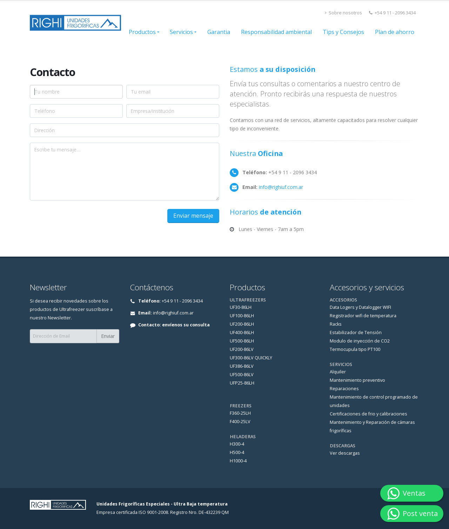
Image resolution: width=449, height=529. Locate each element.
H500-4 (237, 452)
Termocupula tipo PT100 (355, 349)
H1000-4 (238, 461)
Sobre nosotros (343, 13)
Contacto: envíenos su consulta (174, 325)
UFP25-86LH (242, 383)
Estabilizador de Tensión (356, 332)
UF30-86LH (241, 307)
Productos (142, 32)
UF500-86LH (242, 341)
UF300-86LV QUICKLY (251, 358)
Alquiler (338, 372)
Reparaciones (344, 389)
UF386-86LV (242, 366)
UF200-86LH (242, 324)
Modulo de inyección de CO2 (360, 341)
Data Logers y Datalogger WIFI (360, 307)
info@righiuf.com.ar (281, 187)
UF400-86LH (242, 332)
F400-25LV (240, 422)
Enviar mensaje (193, 215)
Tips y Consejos (343, 32)
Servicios (181, 32)
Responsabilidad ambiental (276, 32)
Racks (336, 324)
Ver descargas (345, 453)
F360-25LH (240, 413)
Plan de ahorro (394, 32)
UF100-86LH (242, 316)
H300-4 (237, 444)
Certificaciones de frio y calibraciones (368, 414)
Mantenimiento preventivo (357, 380)
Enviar (108, 336)
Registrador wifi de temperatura (363, 316)
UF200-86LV (242, 349)
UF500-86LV (242, 375)
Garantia (218, 32)
